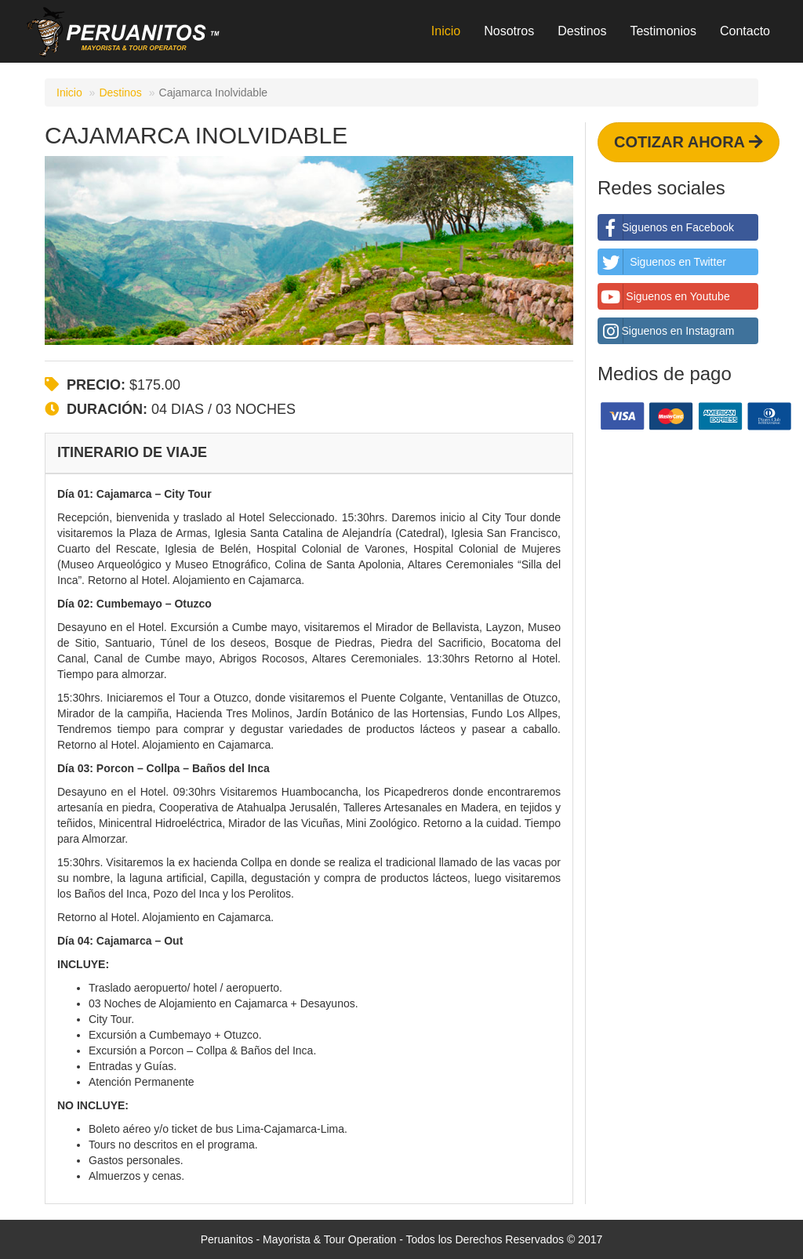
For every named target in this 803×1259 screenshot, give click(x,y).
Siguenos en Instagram (666, 330)
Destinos (582, 31)
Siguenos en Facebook (666, 227)
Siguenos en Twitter (662, 261)
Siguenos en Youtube (664, 296)
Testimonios (663, 31)
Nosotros (509, 31)
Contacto (745, 31)
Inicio (445, 31)
